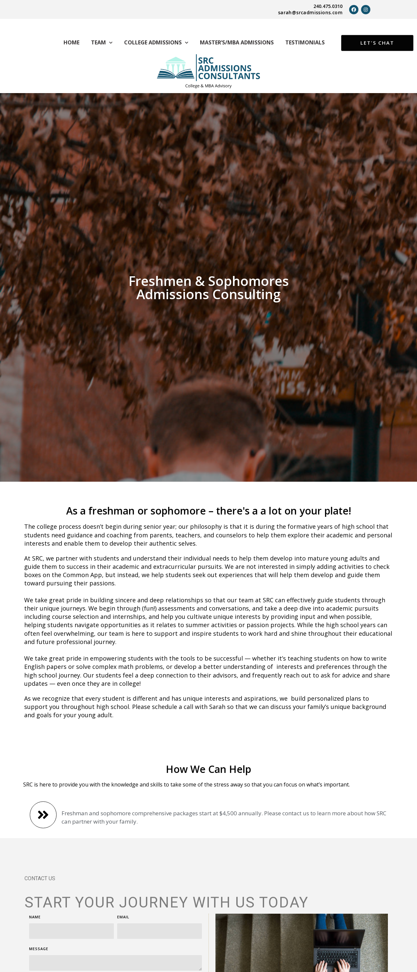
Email (123, 923)
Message (38, 955)
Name (35, 923)
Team (102, 42)
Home (71, 42)
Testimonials (305, 42)
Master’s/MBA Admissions (237, 42)
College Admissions (156, 42)
